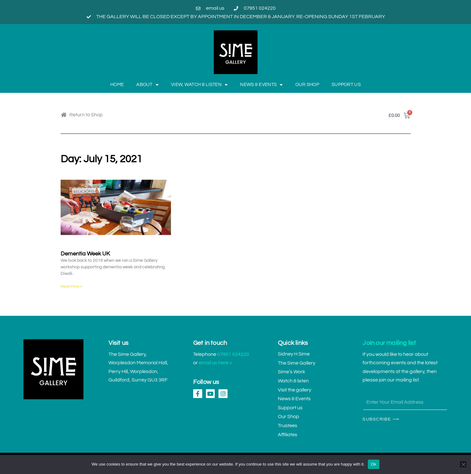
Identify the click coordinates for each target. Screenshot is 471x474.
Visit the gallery (294, 389)
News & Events (261, 84)
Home (117, 84)
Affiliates (287, 434)
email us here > (215, 362)
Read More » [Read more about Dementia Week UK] (71, 287)
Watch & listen (293, 380)
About (147, 84)
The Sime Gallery (296, 363)
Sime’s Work (291, 371)
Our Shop (307, 84)
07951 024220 (233, 354)
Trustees (287, 425)
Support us (346, 84)
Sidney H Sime (294, 353)
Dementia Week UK (85, 254)
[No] (463, 464)
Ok (373, 464)
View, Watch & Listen (199, 84)
